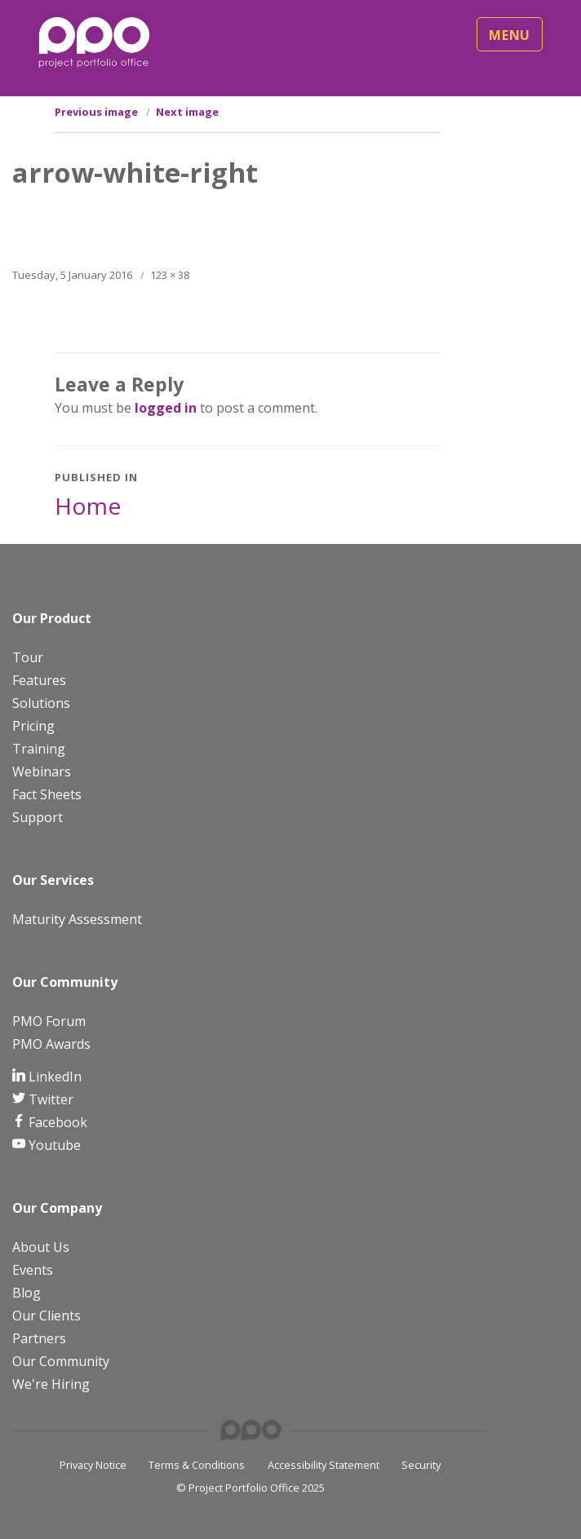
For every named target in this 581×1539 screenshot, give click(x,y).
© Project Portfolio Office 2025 (250, 1487)
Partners (39, 1338)
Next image (187, 111)
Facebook (56, 1122)
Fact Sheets (47, 794)
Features (39, 680)
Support (37, 817)
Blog (26, 1293)
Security (421, 1464)
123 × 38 (169, 275)
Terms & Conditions (197, 1464)
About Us (40, 1247)
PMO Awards (51, 1044)
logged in (166, 408)
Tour (27, 657)
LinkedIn (53, 1077)
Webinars (41, 772)
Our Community (60, 1361)
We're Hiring (51, 1384)
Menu (509, 35)
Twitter (49, 1099)
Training (38, 749)
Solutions (41, 703)
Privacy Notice (93, 1464)
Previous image (96, 111)
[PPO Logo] (93, 42)
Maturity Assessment (77, 919)
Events (32, 1270)
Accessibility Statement (323, 1464)
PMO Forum (49, 1021)
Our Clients (46, 1316)
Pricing (33, 726)
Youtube (53, 1145)
